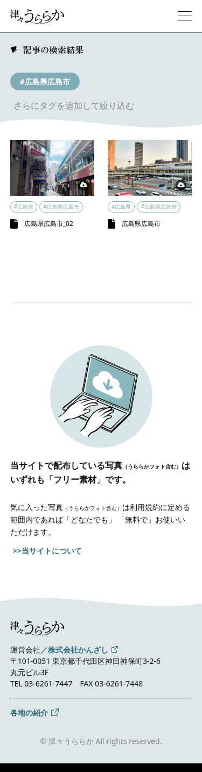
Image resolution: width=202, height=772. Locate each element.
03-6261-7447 (48, 683)
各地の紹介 (29, 712)
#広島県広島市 (45, 81)
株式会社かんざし (78, 649)
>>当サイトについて (47, 551)
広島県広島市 (141, 223)
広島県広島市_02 (48, 223)
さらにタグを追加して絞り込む (73, 105)
